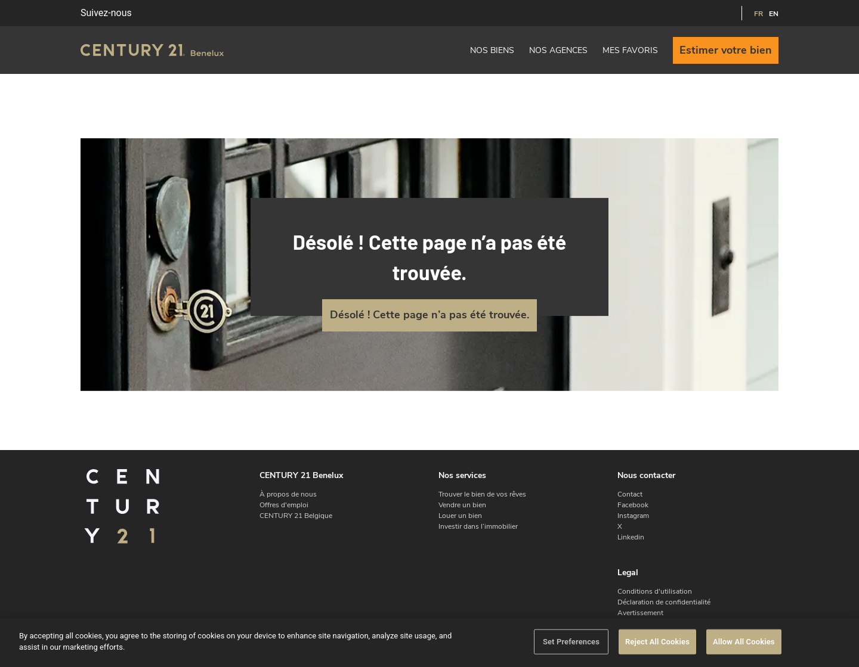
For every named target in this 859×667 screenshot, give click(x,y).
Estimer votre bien (725, 50)
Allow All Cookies (744, 641)
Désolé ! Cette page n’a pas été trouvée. (429, 315)
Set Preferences (571, 641)
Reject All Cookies (657, 641)
